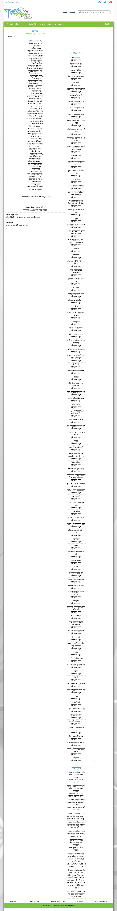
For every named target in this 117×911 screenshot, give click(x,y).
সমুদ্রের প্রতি (76, 496)
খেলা (76, 545)
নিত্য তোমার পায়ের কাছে (76, 585)
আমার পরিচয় (71, 786)
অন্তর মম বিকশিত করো (76, 108)
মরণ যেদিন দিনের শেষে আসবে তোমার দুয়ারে (76, 241)
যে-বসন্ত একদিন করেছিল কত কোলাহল (76, 644)
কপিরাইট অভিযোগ (101, 901)
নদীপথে (76, 758)
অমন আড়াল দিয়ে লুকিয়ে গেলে (76, 593)
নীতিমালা (80, 901)
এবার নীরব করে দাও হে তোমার (76, 728)
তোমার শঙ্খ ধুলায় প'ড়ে (76, 468)
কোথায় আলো (76, 560)
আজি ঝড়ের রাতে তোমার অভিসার (76, 384)
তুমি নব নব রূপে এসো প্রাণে (76, 484)
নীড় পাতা (10, 24)
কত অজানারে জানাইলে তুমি (76, 426)
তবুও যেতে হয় (76, 896)
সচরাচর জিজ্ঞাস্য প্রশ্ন (58, 901)
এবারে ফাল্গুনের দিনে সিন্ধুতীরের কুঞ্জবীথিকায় (76, 454)
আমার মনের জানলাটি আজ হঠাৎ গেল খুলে (76, 356)
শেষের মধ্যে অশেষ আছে (76, 294)
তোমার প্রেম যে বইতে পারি (76, 683)
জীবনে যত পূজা (76, 616)
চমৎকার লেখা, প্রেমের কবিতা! (76, 780)
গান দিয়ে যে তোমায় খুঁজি (76, 631)
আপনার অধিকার (33, 901)
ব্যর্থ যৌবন (76, 511)
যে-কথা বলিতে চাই (76, 95)
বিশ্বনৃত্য (76, 600)
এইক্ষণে (76, 248)
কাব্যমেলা (41, 24)
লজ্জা (76, 441)
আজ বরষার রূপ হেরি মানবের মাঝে (76, 623)
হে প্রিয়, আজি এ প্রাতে (76, 658)
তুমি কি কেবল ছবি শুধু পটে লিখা (76, 130)
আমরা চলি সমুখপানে (76, 328)
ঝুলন (76, 652)
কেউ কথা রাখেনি (73, 800)
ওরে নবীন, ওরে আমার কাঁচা (76, 89)
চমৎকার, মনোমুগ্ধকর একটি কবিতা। (76, 808)
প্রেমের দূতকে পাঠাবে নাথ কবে (76, 163)
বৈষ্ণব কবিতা (76, 462)
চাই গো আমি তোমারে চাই (76, 490)
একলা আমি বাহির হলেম (76, 398)
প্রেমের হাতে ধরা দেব (76, 334)
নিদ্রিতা (76, 567)
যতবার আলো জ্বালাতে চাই (76, 665)
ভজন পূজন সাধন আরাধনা (76, 370)
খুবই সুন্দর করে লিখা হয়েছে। (76, 848)
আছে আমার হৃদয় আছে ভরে (76, 690)
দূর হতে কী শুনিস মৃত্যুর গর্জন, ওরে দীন (76, 412)
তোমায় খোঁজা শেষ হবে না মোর (76, 503)
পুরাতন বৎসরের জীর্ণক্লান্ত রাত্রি (76, 172)
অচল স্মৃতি (76, 539)
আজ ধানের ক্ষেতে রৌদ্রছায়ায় (76, 271)
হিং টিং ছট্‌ (76, 364)
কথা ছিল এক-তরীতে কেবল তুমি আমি (76, 608)
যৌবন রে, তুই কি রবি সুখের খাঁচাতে (76, 262)
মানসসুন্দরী (76, 321)
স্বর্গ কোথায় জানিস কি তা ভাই (76, 552)
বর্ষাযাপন (76, 255)
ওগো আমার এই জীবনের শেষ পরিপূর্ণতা (76, 193)
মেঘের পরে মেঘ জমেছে (76, 114)
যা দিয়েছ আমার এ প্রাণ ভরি (76, 743)
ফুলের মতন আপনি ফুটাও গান (76, 280)
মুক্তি (76, 218)
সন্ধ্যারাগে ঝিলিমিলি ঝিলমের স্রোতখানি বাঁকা (76, 202)
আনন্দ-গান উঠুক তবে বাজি (76, 524)
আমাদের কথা (59, 24)
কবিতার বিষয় (19, 24)
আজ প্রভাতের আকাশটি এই (76, 392)
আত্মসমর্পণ (76, 404)
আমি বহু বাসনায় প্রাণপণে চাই (76, 531)
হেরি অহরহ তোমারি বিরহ (76, 300)
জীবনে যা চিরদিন (76, 715)
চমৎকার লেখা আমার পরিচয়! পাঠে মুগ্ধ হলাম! (76, 794)
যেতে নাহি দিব (76, 70)
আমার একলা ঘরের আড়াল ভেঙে (76, 750)
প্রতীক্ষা (76, 306)
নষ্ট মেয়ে (70, 870)
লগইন (65, 13)
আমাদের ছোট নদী (76, 64)
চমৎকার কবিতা (76, 827)
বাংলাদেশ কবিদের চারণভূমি (76, 818)
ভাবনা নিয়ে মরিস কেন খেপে (76, 225)
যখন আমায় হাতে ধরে (76, 573)
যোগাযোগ (13, 901)
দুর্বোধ (76, 671)
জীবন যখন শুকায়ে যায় (76, 186)
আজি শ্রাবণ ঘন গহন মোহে (76, 349)
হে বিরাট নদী (76, 702)
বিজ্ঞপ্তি (107, 24)
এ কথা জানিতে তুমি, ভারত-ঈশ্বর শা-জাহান (76, 232)
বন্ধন (76, 696)
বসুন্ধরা (76, 377)
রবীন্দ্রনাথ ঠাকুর (31, 34)
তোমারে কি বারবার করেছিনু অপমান (76, 314)
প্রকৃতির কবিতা (40, 207)
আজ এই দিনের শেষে (76, 419)
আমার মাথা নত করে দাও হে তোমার (76, 139)
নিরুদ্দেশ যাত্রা (76, 155)
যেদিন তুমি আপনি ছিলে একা (76, 210)
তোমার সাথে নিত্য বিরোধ (76, 709)
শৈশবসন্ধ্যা (76, 637)
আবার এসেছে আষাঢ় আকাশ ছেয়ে (76, 121)
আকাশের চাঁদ (76, 287)
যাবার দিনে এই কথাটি (76, 447)
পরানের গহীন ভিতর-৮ (76, 840)
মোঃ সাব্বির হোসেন (77, 773)
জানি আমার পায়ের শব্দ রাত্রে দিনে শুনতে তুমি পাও (76, 476)
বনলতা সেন (72, 772)
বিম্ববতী (76, 677)
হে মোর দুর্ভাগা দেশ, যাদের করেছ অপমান (76, 148)
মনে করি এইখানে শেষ (76, 721)
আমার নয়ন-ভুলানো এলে (76, 579)
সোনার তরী (41, 34)
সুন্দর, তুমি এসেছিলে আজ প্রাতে (76, 433)
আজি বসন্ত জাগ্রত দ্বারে (76, 101)
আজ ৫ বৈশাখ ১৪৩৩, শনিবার (12, 2)
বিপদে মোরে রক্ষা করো (76, 76)
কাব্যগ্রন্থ (50, 24)
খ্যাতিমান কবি (31, 24)
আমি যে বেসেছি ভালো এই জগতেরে (76, 341)
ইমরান (76, 842)
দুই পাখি (76, 82)
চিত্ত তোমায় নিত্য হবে (76, 736)
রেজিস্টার (72, 13)
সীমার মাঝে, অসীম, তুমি (76, 517)
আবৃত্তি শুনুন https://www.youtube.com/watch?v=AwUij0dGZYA (80, 864)
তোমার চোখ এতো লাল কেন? (75, 855)
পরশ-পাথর (76, 179)
